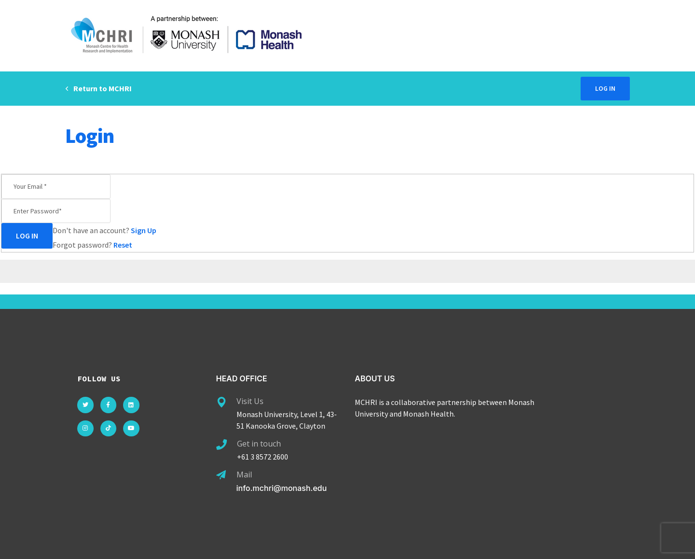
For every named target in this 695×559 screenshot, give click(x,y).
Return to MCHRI (98, 88)
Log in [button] (605, 88)
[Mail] (221, 475)
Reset (122, 245)
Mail (244, 474)
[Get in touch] (221, 444)
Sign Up (143, 230)
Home (590, 135)
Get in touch (259, 443)
